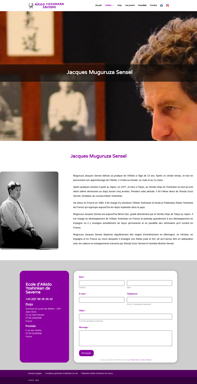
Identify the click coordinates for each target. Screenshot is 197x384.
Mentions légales (35, 373)
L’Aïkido (108, 5)
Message (84, 327)
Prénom (82, 287)
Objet (82, 310)
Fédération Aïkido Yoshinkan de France (97, 373)
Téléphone (133, 294)
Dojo (120, 5)
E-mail (83, 294)
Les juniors (130, 5)
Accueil (98, 5)
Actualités (142, 5)
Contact (153, 5)
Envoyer (86, 353)
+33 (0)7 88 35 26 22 (39, 299)
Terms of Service (146, 360)
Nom (129, 287)
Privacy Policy (135, 360)
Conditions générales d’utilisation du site (61, 373)
